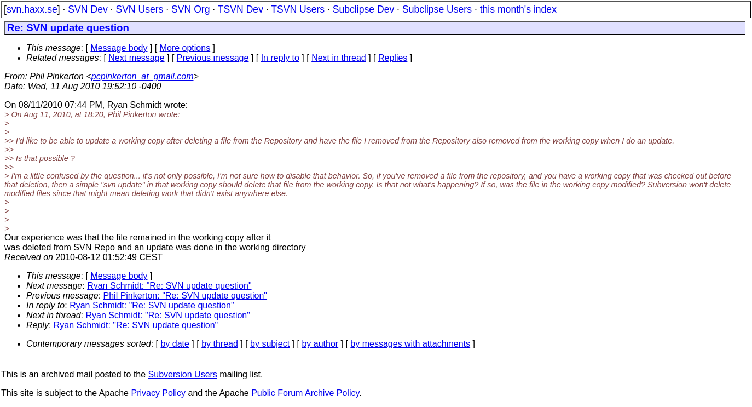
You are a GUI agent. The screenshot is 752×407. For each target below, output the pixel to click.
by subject (270, 343)
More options (185, 48)
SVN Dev (87, 9)
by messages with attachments (410, 343)
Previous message (213, 57)
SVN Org (190, 9)
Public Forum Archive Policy (305, 393)
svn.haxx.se (32, 9)
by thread (219, 343)
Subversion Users (182, 374)
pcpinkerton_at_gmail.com (142, 76)
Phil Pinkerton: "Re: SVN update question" (185, 295)
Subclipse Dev (363, 9)
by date (174, 343)
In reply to (280, 57)
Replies (392, 57)
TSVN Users (298, 9)
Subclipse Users (437, 9)
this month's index (518, 9)
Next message (136, 57)
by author (320, 343)
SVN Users (139, 9)
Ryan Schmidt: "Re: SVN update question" (169, 285)
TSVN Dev (240, 9)
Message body (118, 48)
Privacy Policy (158, 393)
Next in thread (338, 57)
